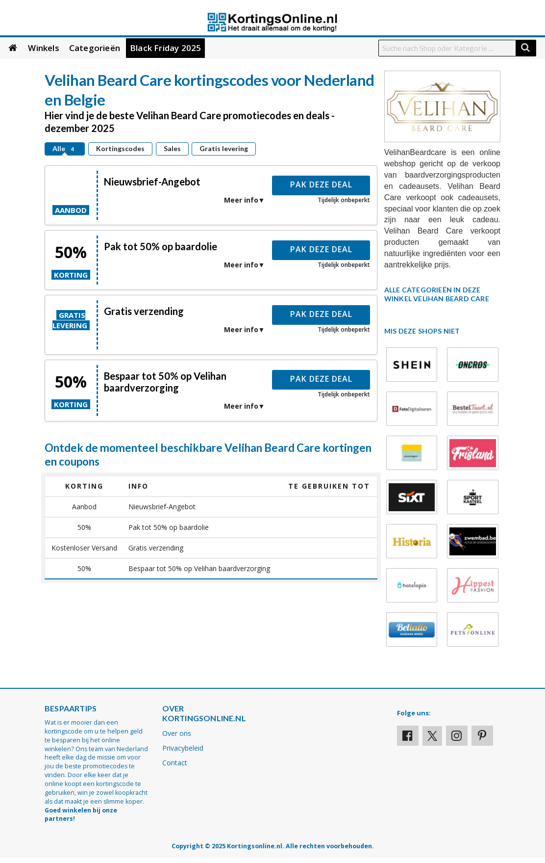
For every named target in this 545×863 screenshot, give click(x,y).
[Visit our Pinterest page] (482, 736)
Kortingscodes (120, 148)
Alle (64, 148)
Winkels (43, 47)
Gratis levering (223, 148)
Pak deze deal (321, 184)
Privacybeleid (182, 748)
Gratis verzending (144, 311)
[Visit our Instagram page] (457, 736)
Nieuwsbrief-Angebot (152, 181)
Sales (172, 148)
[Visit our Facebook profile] (408, 736)
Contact (174, 762)
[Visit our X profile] (432, 736)
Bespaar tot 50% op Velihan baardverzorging (165, 381)
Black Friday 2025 (165, 47)
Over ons (176, 733)
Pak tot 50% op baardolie (160, 246)
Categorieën (94, 47)
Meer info (241, 200)
